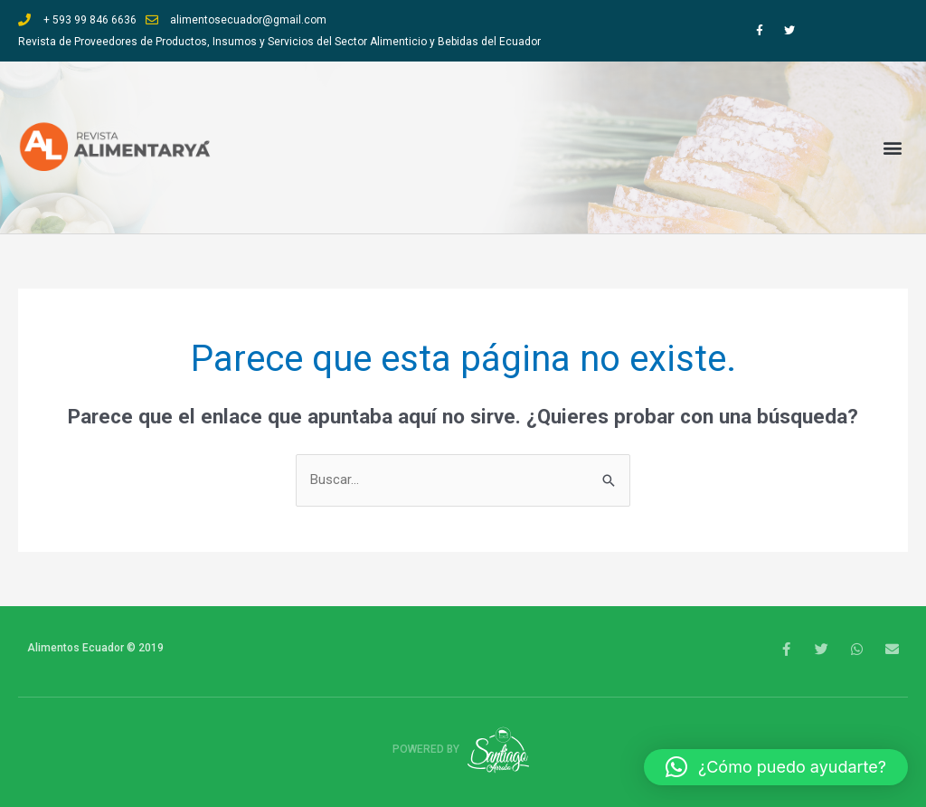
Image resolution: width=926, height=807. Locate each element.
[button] (893, 148)
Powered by (463, 749)
